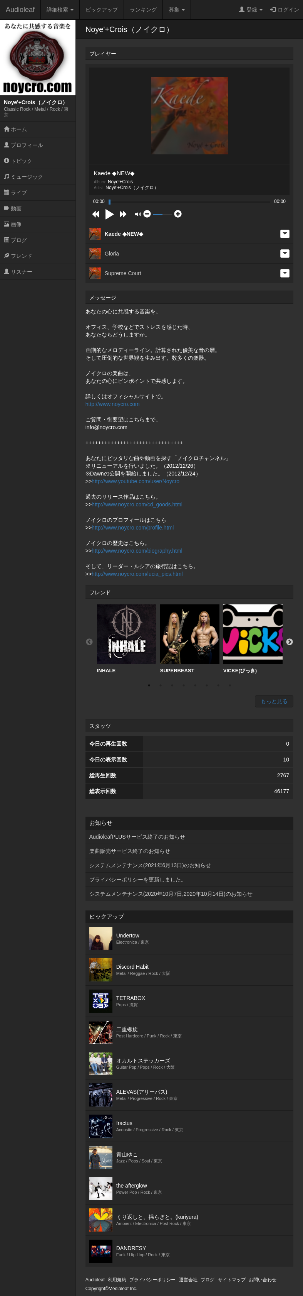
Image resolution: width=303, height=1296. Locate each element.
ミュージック (23, 177)
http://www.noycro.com (112, 404)
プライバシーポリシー (152, 1279)
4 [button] (183, 685)
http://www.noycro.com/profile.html (133, 527)
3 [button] (172, 685)
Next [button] (289, 642)
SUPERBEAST (189, 638)
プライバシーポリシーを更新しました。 (137, 879)
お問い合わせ (262, 1279)
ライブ (15, 192)
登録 (251, 10)
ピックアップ (101, 10)
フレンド (18, 256)
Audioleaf (20, 10)
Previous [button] (89, 642)
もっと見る (274, 701)
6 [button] (207, 685)
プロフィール (23, 145)
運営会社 (188, 1279)
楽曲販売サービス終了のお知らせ (129, 851)
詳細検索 (60, 10)
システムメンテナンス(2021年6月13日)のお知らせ (150, 865)
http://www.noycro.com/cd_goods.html (137, 504)
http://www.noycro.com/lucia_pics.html (137, 574)
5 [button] (195, 685)
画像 (13, 224)
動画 (13, 208)
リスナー (18, 272)
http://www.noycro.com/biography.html (137, 551)
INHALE (126, 638)
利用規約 (117, 1279)
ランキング (143, 10)
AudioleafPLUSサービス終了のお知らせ (137, 837)
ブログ (15, 240)
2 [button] (160, 685)
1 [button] (149, 685)
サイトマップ (232, 1279)
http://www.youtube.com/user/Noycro (135, 481)
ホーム (15, 129)
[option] (126, 639)
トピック (18, 161)
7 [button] (218, 685)
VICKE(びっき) (253, 638)
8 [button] (230, 685)
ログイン (284, 10)
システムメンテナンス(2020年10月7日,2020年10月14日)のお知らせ (171, 894)
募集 (177, 10)
